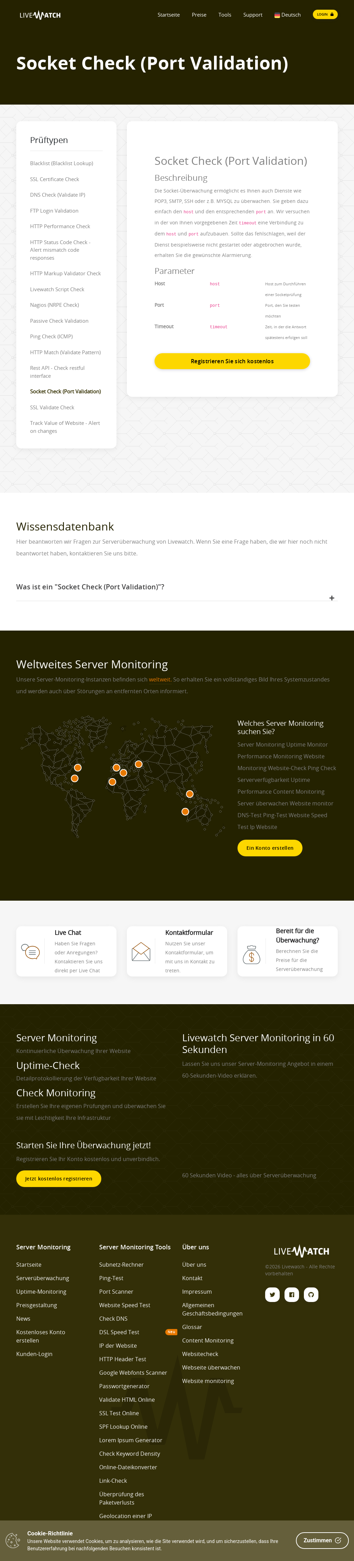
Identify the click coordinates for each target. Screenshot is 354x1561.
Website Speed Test (124, 1305)
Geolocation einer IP (125, 1516)
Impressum (197, 1291)
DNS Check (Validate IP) (57, 194)
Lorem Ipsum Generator (130, 1440)
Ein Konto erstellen (270, 848)
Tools (224, 14)
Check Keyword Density (129, 1453)
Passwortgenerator (124, 1386)
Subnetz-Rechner (121, 1264)
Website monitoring (208, 1381)
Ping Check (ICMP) (51, 336)
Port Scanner (116, 1291)
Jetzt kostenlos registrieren (58, 1178)
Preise (199, 14)
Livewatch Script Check (57, 289)
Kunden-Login (34, 1354)
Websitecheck (200, 1354)
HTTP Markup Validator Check (65, 273)
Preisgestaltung (36, 1305)
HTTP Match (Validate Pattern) (65, 352)
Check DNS (113, 1318)
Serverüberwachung (42, 1278)
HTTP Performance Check (60, 226)
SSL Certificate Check (54, 179)
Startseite (169, 14)
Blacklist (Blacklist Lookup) (61, 163)
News (23, 1318)
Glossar (192, 1327)
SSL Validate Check (52, 407)
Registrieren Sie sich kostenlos (232, 361)
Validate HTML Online (127, 1399)
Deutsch (287, 14)
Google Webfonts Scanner (133, 1372)
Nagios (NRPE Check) (54, 304)
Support (252, 14)
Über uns (194, 1264)
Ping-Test (111, 1278)
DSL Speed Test (119, 1332)
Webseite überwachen (211, 1367)
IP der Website (118, 1345)
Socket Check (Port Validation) (65, 391)
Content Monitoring (208, 1340)
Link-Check (113, 1480)
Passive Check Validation (59, 320)
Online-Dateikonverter (128, 1467)
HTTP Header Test (122, 1359)
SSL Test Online (119, 1413)
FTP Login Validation (54, 210)
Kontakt (192, 1278)
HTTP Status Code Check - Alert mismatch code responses (60, 250)
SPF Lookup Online (123, 1426)
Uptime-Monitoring (41, 1291)
